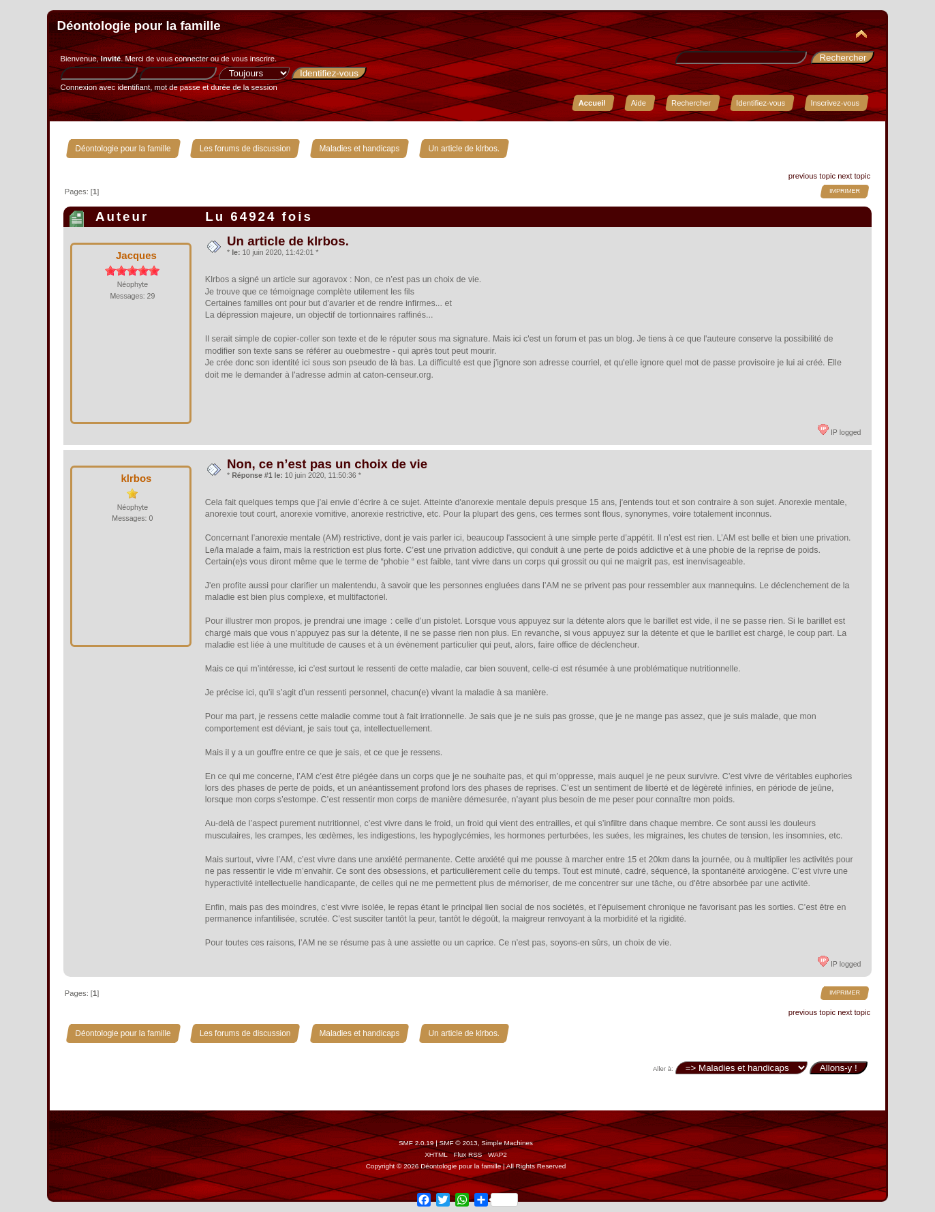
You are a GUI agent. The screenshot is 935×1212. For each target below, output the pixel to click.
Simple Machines (507, 1143)
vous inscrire (253, 59)
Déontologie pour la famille (139, 25)
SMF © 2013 (459, 1143)
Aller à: (663, 1068)
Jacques (136, 255)
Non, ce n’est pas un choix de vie (327, 464)
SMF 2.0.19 (416, 1143)
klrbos (136, 478)
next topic (854, 176)
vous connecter (183, 59)
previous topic (812, 176)
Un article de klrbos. (288, 241)
